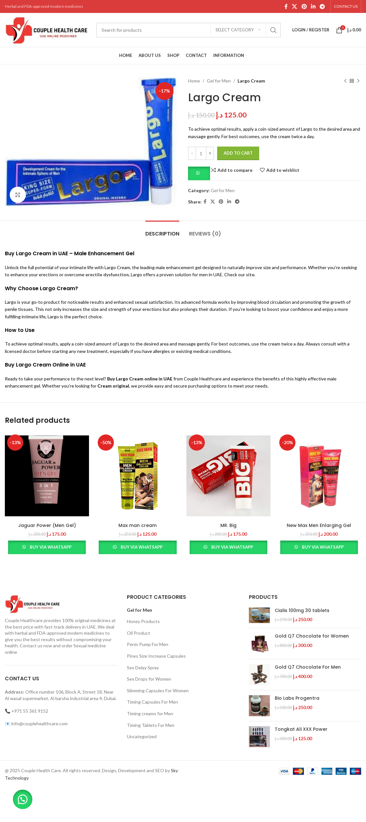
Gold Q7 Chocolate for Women (312, 636)
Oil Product (138, 633)
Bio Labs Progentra (297, 698)
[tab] (162, 230)
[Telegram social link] (322, 6)
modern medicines (85, 633)
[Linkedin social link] (313, 6)
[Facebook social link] (286, 6)
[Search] (188, 30)
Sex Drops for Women (149, 679)
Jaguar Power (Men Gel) (47, 525)
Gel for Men (219, 80)
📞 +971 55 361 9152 (26, 711)
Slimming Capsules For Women (158, 690)
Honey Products (143, 621)
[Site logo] (47, 29)
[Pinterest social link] (304, 6)
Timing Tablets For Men (150, 725)
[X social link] (294, 6)
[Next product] (358, 81)
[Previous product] (345, 81)
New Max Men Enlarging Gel (319, 525)
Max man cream (137, 525)
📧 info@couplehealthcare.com (36, 723)
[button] (199, 173)
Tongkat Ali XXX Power (301, 729)
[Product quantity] (201, 153)
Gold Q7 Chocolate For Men (308, 667)
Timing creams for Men (150, 713)
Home (194, 80)
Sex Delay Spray (143, 667)
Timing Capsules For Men (152, 702)
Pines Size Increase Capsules (156, 656)
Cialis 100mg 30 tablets (302, 611)
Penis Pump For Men (147, 644)
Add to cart (238, 153)
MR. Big (228, 525)
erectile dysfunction (107, 274)
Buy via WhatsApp (51, 547)
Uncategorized (142, 736)
